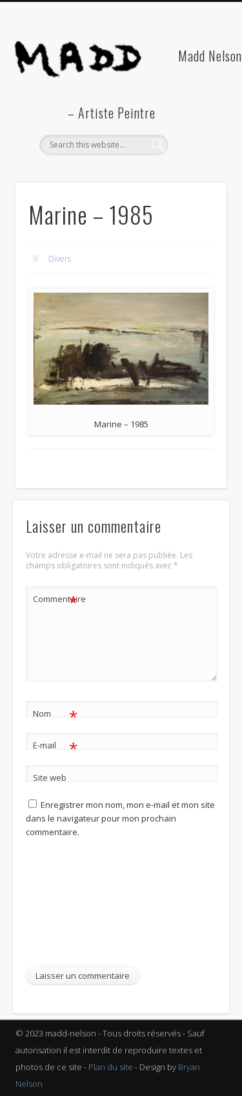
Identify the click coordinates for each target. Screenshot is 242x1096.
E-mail (55, 745)
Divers (59, 258)
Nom (55, 713)
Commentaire (55, 599)
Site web (49, 777)
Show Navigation (195, 116)
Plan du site (110, 1067)
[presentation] (79, 907)
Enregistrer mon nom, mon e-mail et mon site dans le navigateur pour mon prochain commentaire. (120, 818)
